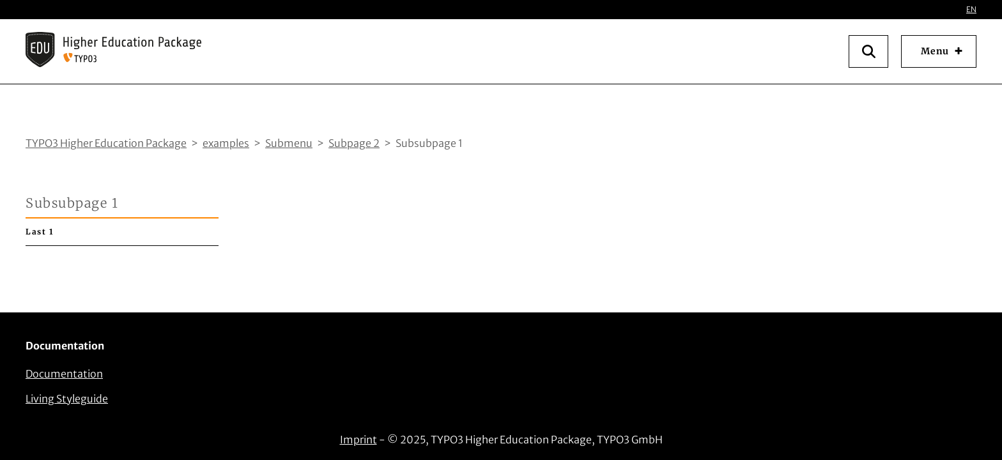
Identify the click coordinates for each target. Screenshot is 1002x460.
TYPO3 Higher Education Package (106, 143)
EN (971, 9)
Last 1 (40, 231)
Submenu (288, 143)
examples (226, 143)
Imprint (358, 439)
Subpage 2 (354, 143)
